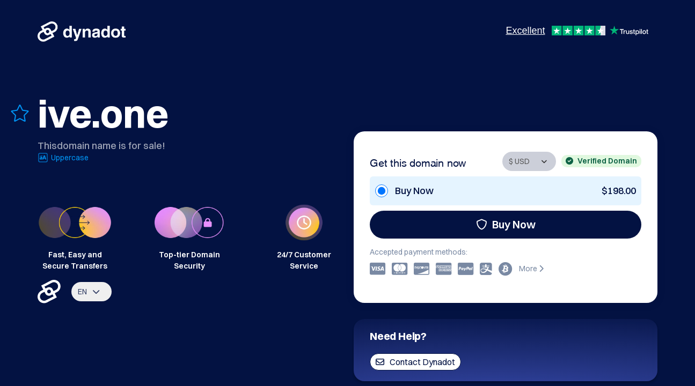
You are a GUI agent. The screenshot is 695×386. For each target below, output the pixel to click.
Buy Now (506, 224)
